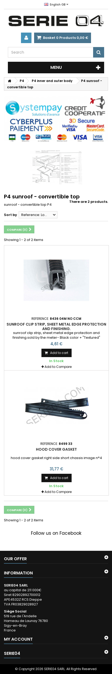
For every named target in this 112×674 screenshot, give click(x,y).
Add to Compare (58, 366)
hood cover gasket (56, 449)
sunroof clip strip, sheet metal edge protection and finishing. (56, 326)
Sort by (10, 214)
